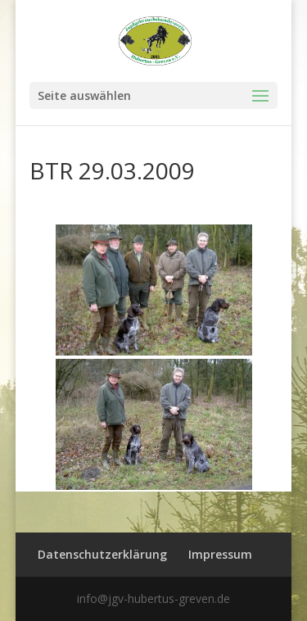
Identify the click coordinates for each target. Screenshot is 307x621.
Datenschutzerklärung (102, 554)
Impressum (220, 554)
